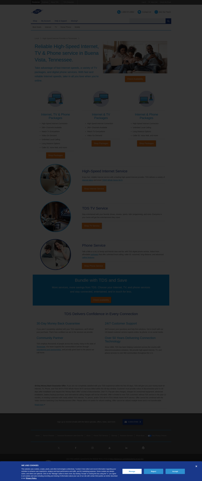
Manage (132, 471)
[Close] (196, 466)
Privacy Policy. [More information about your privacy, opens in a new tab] (31, 478)
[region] (101, 471)
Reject (153, 471)
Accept (175, 471)
